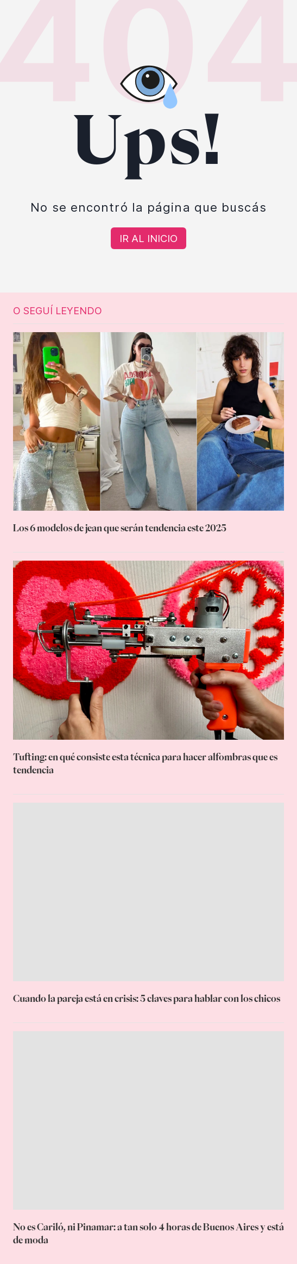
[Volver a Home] (148, 238)
